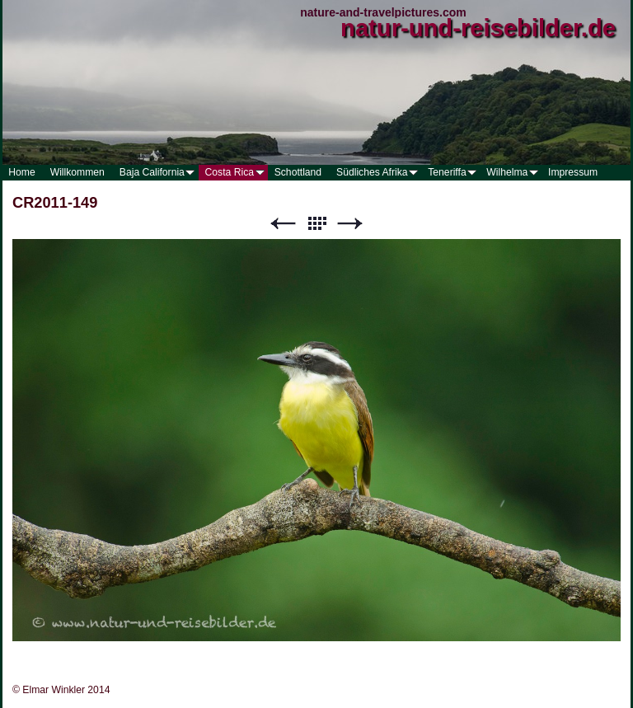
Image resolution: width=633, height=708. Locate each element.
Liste (316, 223)
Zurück (283, 223)
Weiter (350, 223)
